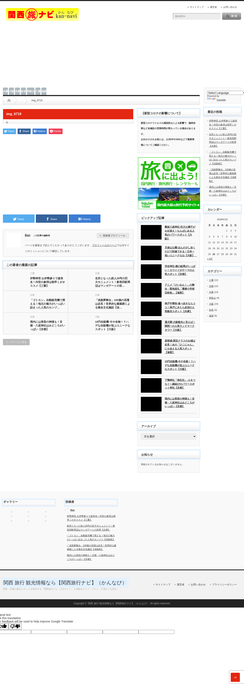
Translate (216, 100)
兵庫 (5, 91)
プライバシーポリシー (224, 584)
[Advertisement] (122, 56)
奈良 (23, 91)
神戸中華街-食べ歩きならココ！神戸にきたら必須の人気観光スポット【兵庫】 (180, 307)
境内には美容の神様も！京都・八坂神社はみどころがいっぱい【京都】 (47, 325)
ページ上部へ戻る (235, 677)
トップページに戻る (16, 342)
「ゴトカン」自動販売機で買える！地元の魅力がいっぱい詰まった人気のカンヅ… (47, 303)
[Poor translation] (15, 626)
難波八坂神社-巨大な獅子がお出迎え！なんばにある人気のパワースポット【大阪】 (180, 232)
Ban (27, 235)
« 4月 (210, 259)
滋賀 (43, 91)
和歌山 (30, 91)
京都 (17, 91)
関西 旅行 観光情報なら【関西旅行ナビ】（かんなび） (65, 582)
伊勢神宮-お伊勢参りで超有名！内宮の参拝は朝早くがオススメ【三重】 (47, 282)
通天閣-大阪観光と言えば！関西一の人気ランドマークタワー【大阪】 (180, 326)
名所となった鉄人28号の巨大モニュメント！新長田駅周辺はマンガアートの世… (112, 282)
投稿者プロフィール (114, 235)
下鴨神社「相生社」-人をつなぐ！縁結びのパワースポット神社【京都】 (180, 384)
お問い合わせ (230, 7)
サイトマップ (197, 7)
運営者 (213, 7)
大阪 (11, 91)
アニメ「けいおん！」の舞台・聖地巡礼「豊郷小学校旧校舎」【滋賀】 (179, 288)
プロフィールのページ (104, 245)
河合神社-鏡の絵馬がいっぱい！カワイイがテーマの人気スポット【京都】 (180, 270)
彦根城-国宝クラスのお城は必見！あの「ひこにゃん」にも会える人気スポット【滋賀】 (180, 346)
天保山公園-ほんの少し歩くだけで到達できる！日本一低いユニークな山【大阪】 (180, 251)
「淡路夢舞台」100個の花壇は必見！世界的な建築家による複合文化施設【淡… (112, 303)
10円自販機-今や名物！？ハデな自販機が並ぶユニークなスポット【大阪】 (112, 325)
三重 (37, 91)
